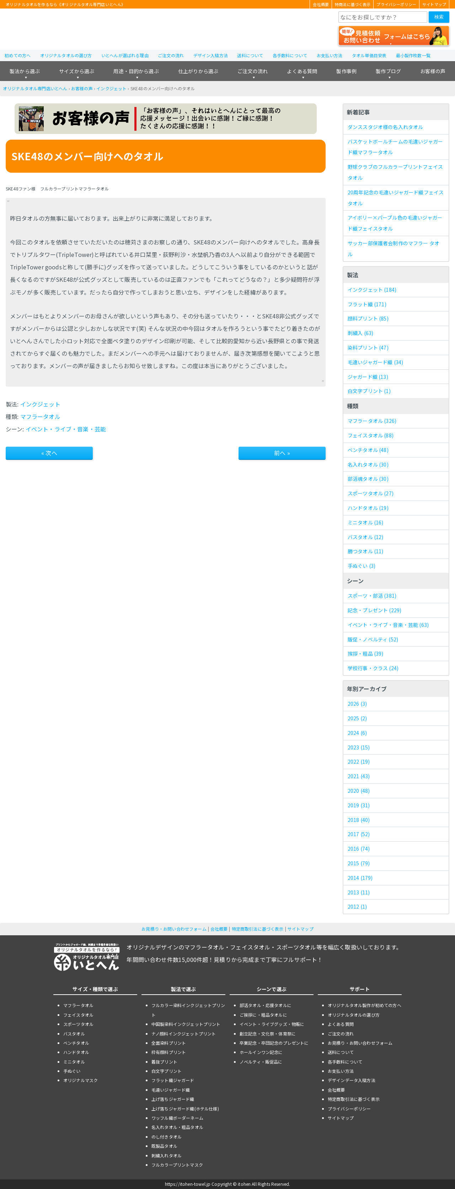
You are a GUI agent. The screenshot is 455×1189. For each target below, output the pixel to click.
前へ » (282, 452)
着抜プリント (164, 1062)
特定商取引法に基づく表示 (258, 929)
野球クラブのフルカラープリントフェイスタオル (395, 172)
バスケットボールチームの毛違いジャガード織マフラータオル (395, 147)
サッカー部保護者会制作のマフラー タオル (393, 249)
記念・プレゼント (374, 610)
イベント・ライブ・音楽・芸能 (66, 429)
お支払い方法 (330, 55)
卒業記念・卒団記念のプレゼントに (274, 1043)
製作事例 (346, 71)
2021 (359, 776)
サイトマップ (434, 4)
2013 (359, 892)
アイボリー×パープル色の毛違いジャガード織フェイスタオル (395, 223)
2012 (357, 906)
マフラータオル (40, 416)
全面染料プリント (168, 1043)
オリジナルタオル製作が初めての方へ (364, 1005)
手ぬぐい (361, 565)
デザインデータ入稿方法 (351, 1080)
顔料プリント (368, 318)
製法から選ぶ (25, 71)
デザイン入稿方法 (210, 55)
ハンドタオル (368, 507)
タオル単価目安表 (369, 55)
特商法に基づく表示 (352, 4)
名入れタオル (368, 464)
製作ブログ (388, 71)
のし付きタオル (166, 1137)
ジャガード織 (368, 376)
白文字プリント (369, 390)
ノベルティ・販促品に (261, 1062)
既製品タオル (164, 1146)
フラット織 (367, 304)
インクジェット (111, 88)
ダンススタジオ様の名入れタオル (385, 126)
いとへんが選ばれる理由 (125, 55)
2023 (359, 747)
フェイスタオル (371, 435)
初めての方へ (18, 55)
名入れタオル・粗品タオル (177, 1127)
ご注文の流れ (171, 55)
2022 (359, 761)
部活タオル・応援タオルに (265, 1005)
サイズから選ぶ (76, 71)
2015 (359, 863)
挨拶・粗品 (366, 653)
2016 (359, 848)
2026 (357, 703)
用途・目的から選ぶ (136, 71)
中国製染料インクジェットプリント (186, 1024)
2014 (360, 877)
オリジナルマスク (80, 1080)
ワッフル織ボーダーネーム (177, 1118)
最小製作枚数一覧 (413, 55)
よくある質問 (302, 71)
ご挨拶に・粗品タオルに (263, 1015)
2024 (357, 732)
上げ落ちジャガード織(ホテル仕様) (185, 1108)
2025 (357, 718)
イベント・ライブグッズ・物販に (272, 1024)
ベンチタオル (368, 449)
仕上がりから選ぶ (198, 71)
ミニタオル (366, 522)
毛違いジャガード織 (375, 362)
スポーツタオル (371, 493)
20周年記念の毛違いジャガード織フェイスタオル (396, 198)
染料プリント (368, 347)
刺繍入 (360, 333)
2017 (359, 834)
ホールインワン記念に (261, 1052)
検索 (439, 17)
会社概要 (321, 4)
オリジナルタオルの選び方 (66, 55)
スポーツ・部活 (372, 595)
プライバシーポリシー (396, 4)
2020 (359, 790)
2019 (359, 805)
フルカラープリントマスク (177, 1165)
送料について (250, 55)
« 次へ (49, 452)
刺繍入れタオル (166, 1155)
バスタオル (366, 536)
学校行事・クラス (373, 668)
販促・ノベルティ (373, 639)
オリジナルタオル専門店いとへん (35, 88)
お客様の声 (432, 71)
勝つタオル (366, 551)
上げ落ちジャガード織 (172, 1099)
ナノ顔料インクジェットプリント (183, 1034)
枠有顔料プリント (168, 1052)
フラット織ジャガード (172, 1080)
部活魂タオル (368, 478)
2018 (359, 819)
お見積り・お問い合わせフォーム (173, 929)
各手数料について (290, 55)
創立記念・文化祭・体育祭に (268, 1034)
